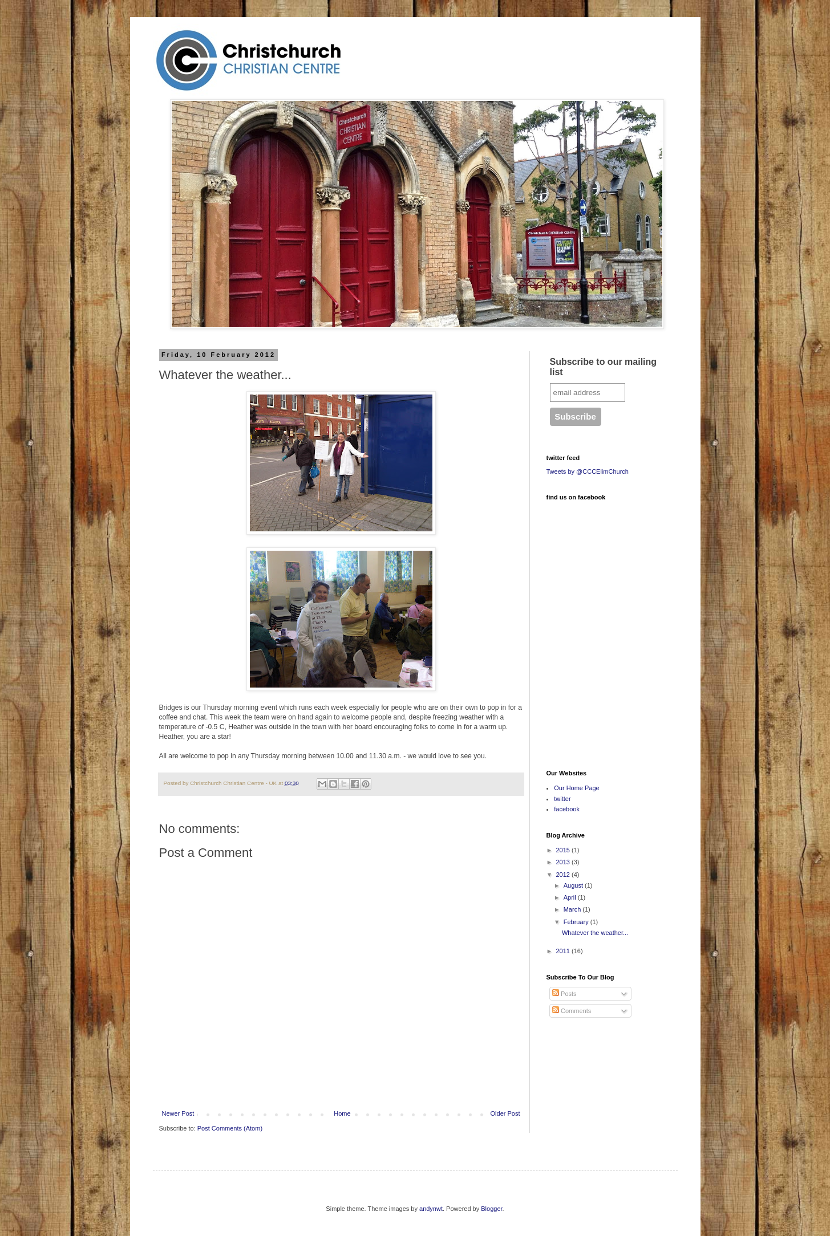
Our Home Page (576, 787)
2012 (564, 874)
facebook (567, 809)
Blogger (491, 1208)
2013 (564, 862)
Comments (571, 1010)
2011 (564, 951)
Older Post (505, 1113)
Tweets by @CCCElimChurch (587, 471)
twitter (562, 798)
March (573, 909)
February (577, 921)
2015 (564, 850)
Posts (564, 993)
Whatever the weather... (595, 932)
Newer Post (178, 1113)
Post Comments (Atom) (229, 1128)
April (571, 897)
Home (342, 1113)
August (574, 885)
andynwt (431, 1208)
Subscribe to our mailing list (603, 367)
